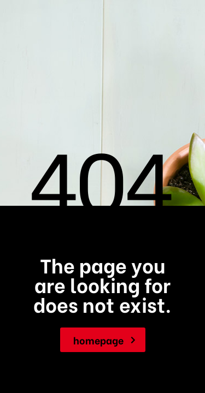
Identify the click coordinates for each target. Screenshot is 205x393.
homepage (104, 339)
